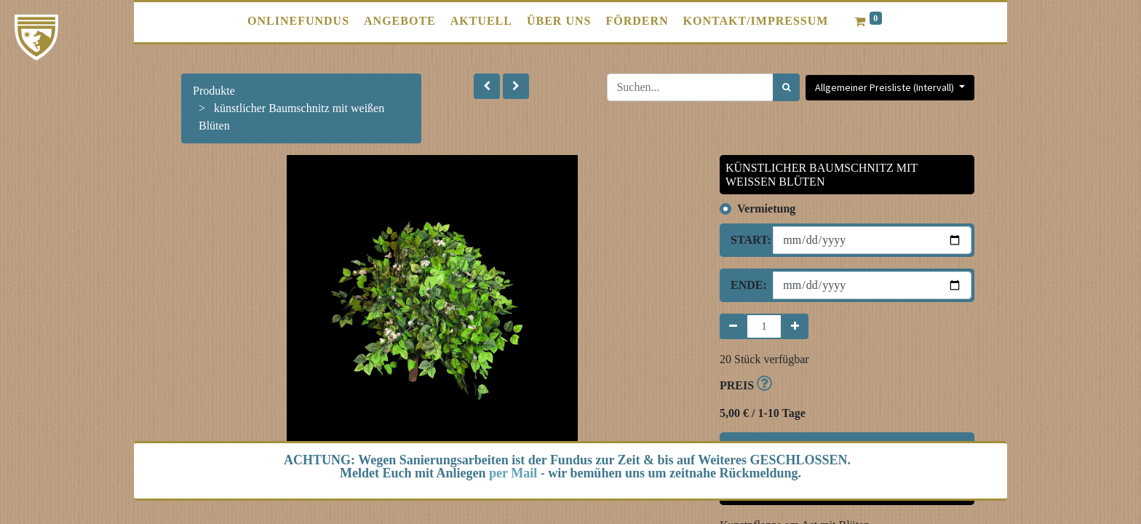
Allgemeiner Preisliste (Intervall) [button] (885, 87)
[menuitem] (298, 21)
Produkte (214, 90)
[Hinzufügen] (795, 326)
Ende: (746, 285)
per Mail (513, 473)
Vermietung (766, 208)
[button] (487, 86)
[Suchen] (786, 87)
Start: (746, 240)
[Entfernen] (733, 326)
